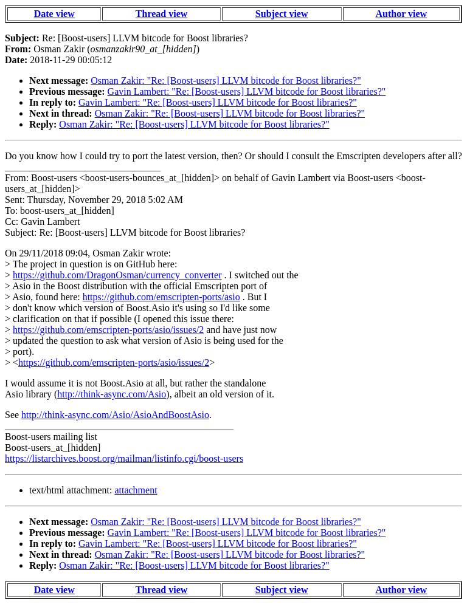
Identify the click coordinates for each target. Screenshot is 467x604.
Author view (401, 14)
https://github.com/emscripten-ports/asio (161, 297)
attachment (135, 490)
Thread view (161, 14)
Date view (54, 14)
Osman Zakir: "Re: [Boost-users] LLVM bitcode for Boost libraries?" (226, 80)
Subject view (281, 14)
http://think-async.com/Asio (111, 394)
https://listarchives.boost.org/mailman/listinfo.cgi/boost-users (124, 458)
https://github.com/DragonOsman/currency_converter (117, 275)
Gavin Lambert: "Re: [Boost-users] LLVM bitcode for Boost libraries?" (247, 91)
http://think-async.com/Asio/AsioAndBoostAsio (115, 415)
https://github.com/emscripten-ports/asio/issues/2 (108, 329)
